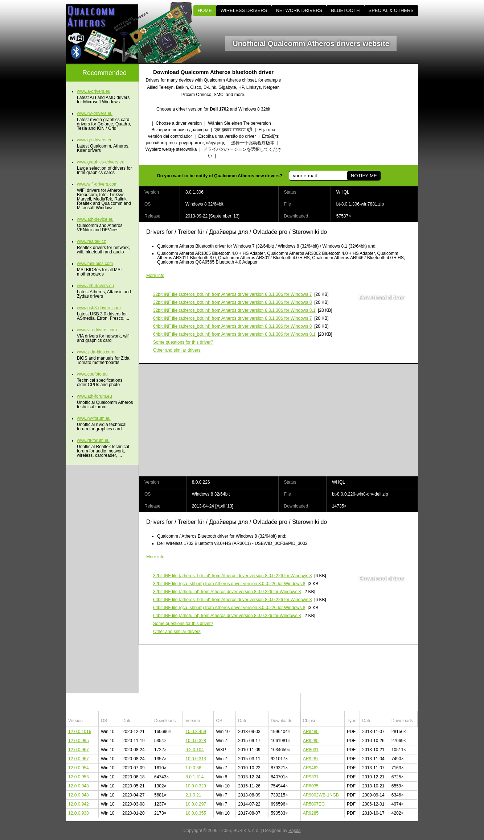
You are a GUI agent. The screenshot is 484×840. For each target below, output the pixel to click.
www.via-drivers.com (97, 330)
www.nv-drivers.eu (94, 113)
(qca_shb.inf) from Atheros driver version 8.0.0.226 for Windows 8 (229, 583)
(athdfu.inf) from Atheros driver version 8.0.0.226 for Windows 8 (227, 591)
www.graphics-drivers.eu (100, 162)
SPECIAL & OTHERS (391, 10)
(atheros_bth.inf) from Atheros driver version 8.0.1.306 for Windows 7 (232, 294)
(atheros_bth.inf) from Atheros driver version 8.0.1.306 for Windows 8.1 (234, 310)
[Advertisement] (356, 114)
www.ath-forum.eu (94, 396)
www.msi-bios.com (95, 263)
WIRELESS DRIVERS (244, 10)
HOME (205, 10)
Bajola (294, 830)
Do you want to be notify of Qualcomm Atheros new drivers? (219, 175)
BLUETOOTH (345, 10)
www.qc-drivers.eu (94, 140)
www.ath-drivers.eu (95, 286)
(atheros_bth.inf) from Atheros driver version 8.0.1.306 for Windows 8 (232, 302)
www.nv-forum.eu (94, 418)
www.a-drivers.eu (93, 91)
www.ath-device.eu (95, 219)
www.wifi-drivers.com (97, 184)
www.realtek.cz (91, 241)
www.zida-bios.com (95, 352)
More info (155, 275)
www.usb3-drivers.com (99, 308)
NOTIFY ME (364, 175)
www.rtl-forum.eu (93, 440)
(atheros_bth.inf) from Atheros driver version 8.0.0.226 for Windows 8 (232, 575)
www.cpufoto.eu (92, 374)
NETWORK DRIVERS (299, 10)
